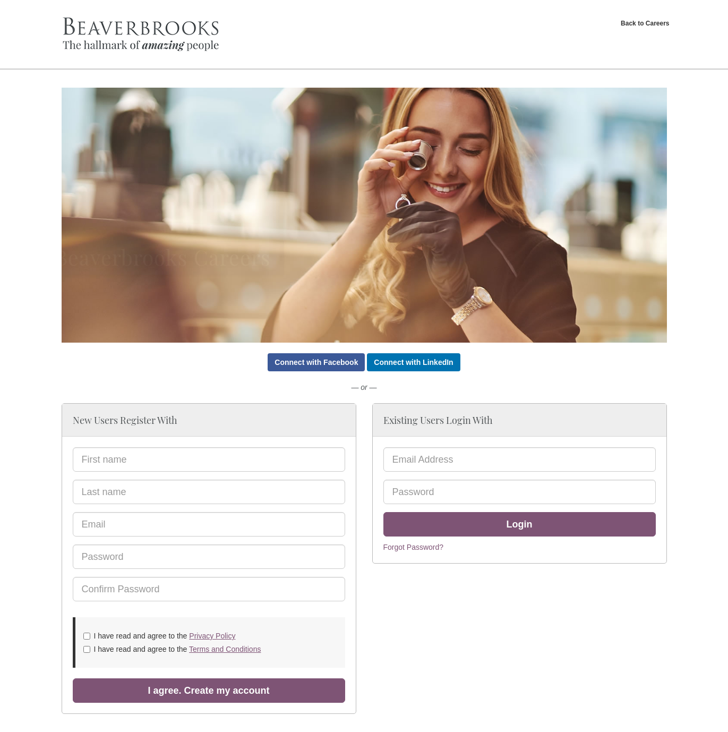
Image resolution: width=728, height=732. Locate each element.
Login (520, 524)
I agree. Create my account (208, 690)
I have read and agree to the (159, 636)
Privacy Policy (212, 636)
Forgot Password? (413, 547)
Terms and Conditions (225, 649)
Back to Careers (645, 23)
